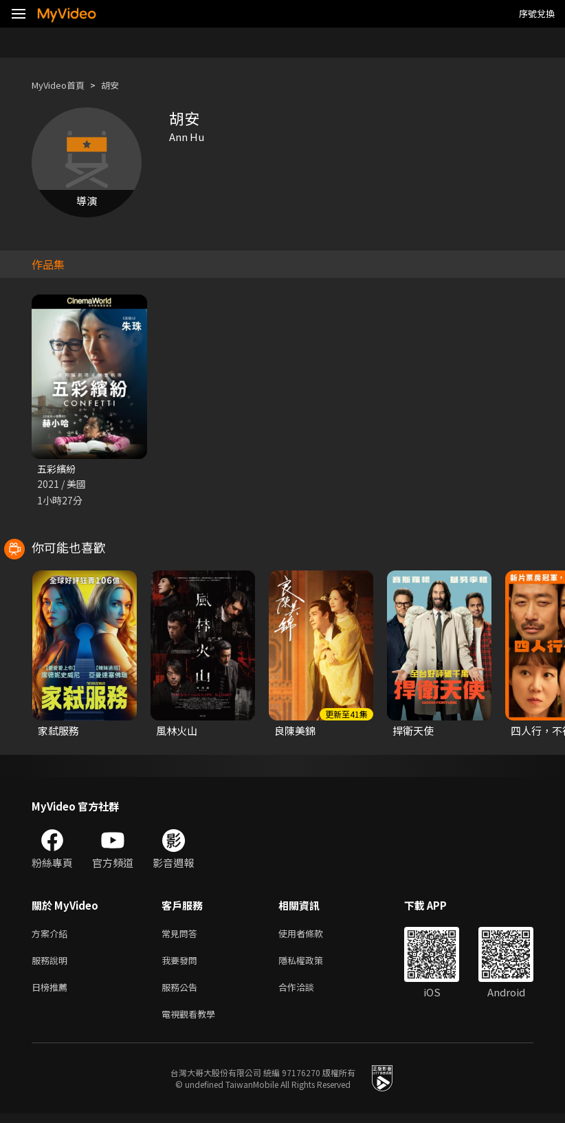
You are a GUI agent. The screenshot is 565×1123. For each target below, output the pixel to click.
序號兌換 (537, 13)
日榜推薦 (52, 993)
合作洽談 (307, 993)
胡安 (121, 85)
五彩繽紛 (57, 469)
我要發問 (182, 964)
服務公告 (182, 993)
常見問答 (182, 935)
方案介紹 (52, 935)
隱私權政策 (312, 964)
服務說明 (52, 964)
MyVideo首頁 (63, 85)
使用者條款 (312, 935)
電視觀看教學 (192, 1022)
